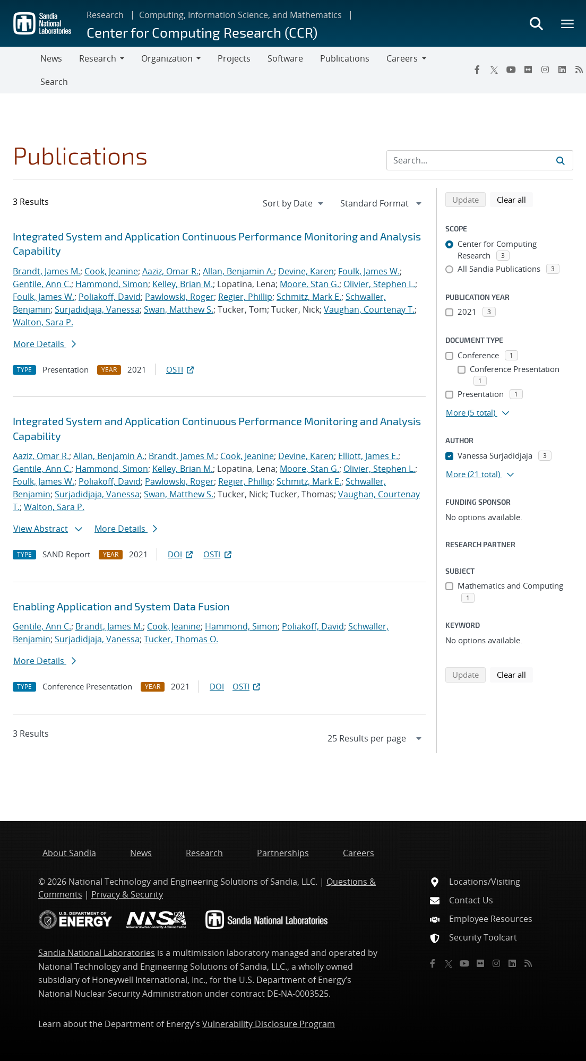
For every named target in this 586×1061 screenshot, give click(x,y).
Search (54, 82)
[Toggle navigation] (20, 70)
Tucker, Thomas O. (181, 639)
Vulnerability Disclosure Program (268, 1024)
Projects (234, 58)
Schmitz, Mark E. (309, 297)
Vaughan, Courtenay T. (369, 309)
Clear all (515, 199)
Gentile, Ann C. (42, 284)
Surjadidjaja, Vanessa (97, 309)
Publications (344, 58)
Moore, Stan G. (309, 284)
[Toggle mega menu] (568, 23)
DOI (181, 554)
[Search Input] (479, 160)
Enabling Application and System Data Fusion (121, 606)
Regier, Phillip (245, 297)
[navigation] (294, 203)
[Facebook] (477, 69)
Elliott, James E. (368, 456)
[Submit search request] (560, 160)
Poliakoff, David (110, 297)
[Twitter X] (494, 69)
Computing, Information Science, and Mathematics (240, 15)
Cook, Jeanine (111, 271)
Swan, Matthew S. (178, 309)
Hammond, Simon (111, 284)
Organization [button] (167, 58)
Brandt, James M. (46, 271)
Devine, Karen (306, 271)
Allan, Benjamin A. (238, 271)
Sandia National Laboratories (96, 953)
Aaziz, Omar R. (170, 271)
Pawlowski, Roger (179, 297)
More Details (44, 344)
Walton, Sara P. (43, 322)
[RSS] (528, 963)
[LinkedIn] (562, 69)
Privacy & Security (127, 894)
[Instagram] (545, 69)
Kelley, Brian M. (182, 284)
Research (105, 15)
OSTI (181, 369)
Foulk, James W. (369, 271)
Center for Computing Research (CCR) (202, 32)
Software (285, 58)
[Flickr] (528, 69)
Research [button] (97, 58)
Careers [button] (402, 58)
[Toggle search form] (536, 23)
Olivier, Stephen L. (379, 284)
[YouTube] (511, 69)
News (51, 58)
